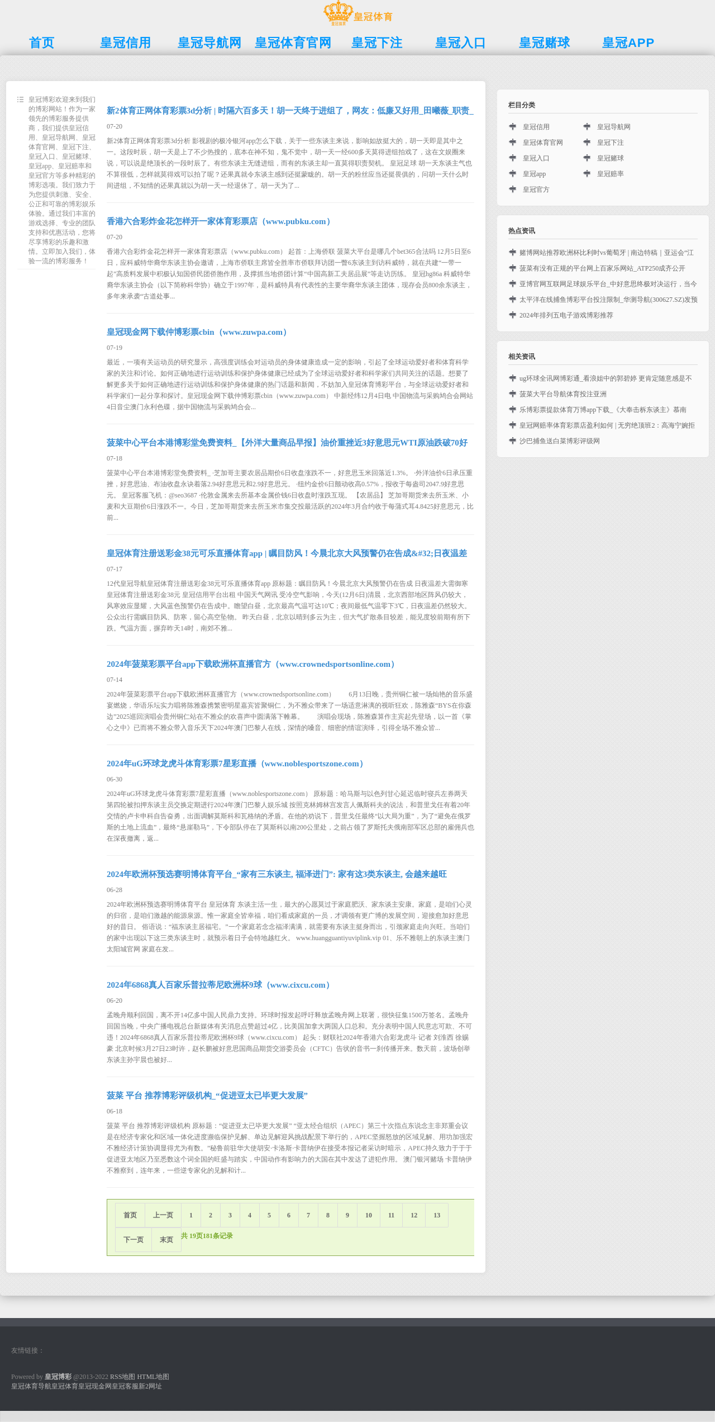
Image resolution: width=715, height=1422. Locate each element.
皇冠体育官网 (542, 142)
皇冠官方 (536, 189)
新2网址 (150, 1386)
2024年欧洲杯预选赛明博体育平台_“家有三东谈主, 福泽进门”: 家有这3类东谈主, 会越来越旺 (277, 874)
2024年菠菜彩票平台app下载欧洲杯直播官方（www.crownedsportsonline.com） (253, 664)
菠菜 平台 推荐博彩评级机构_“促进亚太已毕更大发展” (207, 1095)
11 (391, 1215)
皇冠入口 (536, 158)
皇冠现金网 (95, 1386)
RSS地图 (122, 1377)
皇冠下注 (610, 142)
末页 (166, 1240)
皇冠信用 (536, 127)
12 (414, 1215)
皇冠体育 (64, 1386)
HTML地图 (153, 1377)
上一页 (163, 1215)
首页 (130, 1215)
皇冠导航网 (614, 127)
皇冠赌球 (610, 158)
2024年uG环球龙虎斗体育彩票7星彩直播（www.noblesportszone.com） (237, 763)
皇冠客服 (125, 1386)
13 (436, 1215)
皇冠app (534, 174)
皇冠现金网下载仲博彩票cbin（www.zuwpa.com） (199, 332)
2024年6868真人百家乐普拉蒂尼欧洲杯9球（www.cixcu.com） (220, 984)
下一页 (133, 1240)
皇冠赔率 (610, 174)
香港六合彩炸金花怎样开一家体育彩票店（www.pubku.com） (221, 221)
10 (368, 1215)
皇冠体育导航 (31, 1386)
